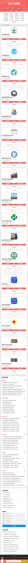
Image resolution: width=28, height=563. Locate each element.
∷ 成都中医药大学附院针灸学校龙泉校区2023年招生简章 (12, 389)
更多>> (25, 398)
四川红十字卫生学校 (6, 325)
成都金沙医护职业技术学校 (7, 240)
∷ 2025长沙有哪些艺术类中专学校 (8, 412)
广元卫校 (12, 18)
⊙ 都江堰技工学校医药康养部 (7, 505)
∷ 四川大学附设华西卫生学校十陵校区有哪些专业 (11, 478)
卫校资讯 (11, 10)
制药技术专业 (21, 87)
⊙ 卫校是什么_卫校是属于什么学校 (8, 532)
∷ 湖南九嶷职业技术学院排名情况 (8, 409)
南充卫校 (22, 13)
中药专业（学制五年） (8, 270)
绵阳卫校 (11, 13)
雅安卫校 (6, 20)
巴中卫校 (11, 20)
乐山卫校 (6, 15)
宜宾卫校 (17, 18)
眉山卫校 (11, 15)
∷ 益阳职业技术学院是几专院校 (7, 407)
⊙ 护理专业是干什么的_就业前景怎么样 (9, 551)
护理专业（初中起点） (14, 148)
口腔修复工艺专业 (9, 144)
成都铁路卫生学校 (5, 76)
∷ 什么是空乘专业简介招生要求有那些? (9, 400)
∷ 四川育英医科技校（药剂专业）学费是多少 (10, 465)
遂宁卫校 (17, 17)
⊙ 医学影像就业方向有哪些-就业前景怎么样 (10, 544)
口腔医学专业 (6, 293)
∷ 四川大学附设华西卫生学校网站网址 (9, 474)
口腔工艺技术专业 (14, 85)
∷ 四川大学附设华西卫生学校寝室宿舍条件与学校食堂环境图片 (13, 476)
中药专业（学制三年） (8, 272)
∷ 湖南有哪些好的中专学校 (7, 402)
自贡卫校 (6, 17)
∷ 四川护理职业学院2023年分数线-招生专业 (10, 449)
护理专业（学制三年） (19, 268)
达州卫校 (11, 17)
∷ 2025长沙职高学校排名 (6, 404)
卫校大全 (25, 8)
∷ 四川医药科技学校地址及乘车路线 (8, 483)
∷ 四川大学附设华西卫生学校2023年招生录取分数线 (11, 438)
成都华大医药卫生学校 (6, 158)
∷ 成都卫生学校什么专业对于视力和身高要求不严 (11, 418)
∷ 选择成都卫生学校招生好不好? (8, 472)
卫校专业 (13, 8)
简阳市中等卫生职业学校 (7, 344)
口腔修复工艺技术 (10, 313)
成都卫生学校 (4, 283)
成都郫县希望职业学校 (6, 116)
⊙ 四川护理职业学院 (6, 492)
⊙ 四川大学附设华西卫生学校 (7, 503)
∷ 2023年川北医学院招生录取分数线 (8, 445)
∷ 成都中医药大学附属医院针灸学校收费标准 (10, 454)
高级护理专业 (19, 125)
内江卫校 (22, 15)
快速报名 (17, 10)
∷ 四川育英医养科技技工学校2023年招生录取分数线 (11, 436)
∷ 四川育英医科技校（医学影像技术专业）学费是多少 (12, 463)
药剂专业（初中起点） (16, 146)
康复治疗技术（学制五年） (19, 272)
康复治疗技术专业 (16, 43)
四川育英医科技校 (5, 55)
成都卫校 (6, 13)
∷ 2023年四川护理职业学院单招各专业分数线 (10, 443)
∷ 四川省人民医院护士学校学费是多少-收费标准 (10, 458)
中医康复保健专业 (14, 169)
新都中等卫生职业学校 (6, 363)
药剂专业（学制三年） (9, 268)
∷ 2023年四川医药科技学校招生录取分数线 (10, 440)
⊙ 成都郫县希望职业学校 (6, 501)
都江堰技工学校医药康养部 (7, 179)
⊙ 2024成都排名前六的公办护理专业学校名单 (10, 538)
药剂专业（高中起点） (6, 146)
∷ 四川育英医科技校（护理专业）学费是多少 (10, 461)
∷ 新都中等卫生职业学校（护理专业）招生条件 (10, 423)
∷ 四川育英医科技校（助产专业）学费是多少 (10, 467)
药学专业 (10, 43)
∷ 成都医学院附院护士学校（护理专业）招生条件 (11, 427)
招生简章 (7, 8)
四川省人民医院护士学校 (7, 221)
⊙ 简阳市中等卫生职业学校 (7, 507)
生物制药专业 (19, 188)
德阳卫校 (17, 13)
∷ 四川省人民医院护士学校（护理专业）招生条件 (11, 425)
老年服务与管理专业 (22, 167)
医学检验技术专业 (18, 45)
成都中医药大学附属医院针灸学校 (9, 259)
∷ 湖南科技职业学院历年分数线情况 (8, 411)
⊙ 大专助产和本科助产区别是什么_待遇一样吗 (10, 549)
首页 (2, 8)
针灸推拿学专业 (20, 209)
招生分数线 (20, 39)
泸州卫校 (22, 17)
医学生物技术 (17, 313)
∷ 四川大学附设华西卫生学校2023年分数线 (10, 447)
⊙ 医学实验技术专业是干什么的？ (8, 540)
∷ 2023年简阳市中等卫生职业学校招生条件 (10, 422)
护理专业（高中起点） (18, 144)
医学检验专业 (15, 87)
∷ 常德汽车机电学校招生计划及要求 (8, 405)
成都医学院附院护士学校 (7, 97)
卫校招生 (19, 8)
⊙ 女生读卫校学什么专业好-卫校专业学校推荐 (10, 536)
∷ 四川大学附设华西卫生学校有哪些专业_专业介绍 (11, 481)
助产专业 (22, 43)
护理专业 (6, 43)
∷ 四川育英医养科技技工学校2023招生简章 (10, 382)
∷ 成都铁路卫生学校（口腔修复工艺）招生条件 (10, 429)
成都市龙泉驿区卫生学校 (7, 200)
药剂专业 (14, 66)
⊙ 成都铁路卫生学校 (6, 496)
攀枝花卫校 (6, 18)
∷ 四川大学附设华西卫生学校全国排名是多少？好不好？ (12, 479)
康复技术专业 (23, 146)
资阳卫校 (17, 15)
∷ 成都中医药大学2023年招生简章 (8, 384)
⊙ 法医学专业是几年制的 (6, 542)
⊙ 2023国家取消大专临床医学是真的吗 (9, 534)
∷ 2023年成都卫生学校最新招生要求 (8, 420)
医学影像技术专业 (10, 45)
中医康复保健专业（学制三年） (18, 270)
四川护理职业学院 (5, 34)
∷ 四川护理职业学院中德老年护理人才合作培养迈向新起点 (12, 485)
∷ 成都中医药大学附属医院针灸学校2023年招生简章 (11, 385)
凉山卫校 (14, 22)
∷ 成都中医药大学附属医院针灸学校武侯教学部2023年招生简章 (13, 391)
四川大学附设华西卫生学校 (7, 135)
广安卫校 (22, 18)
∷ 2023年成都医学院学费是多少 (8, 460)
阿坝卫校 (17, 20)
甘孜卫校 (22, 20)
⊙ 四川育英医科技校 (6, 494)
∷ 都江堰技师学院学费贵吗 (7, 456)
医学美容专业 (13, 125)
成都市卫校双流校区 (6, 304)
